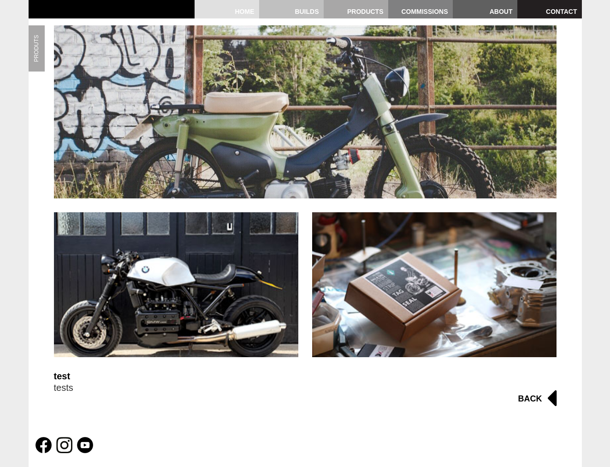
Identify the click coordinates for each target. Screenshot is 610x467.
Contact (561, 11)
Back (530, 398)
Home (245, 11)
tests (63, 388)
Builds (307, 11)
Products (365, 11)
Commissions (424, 11)
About (501, 11)
